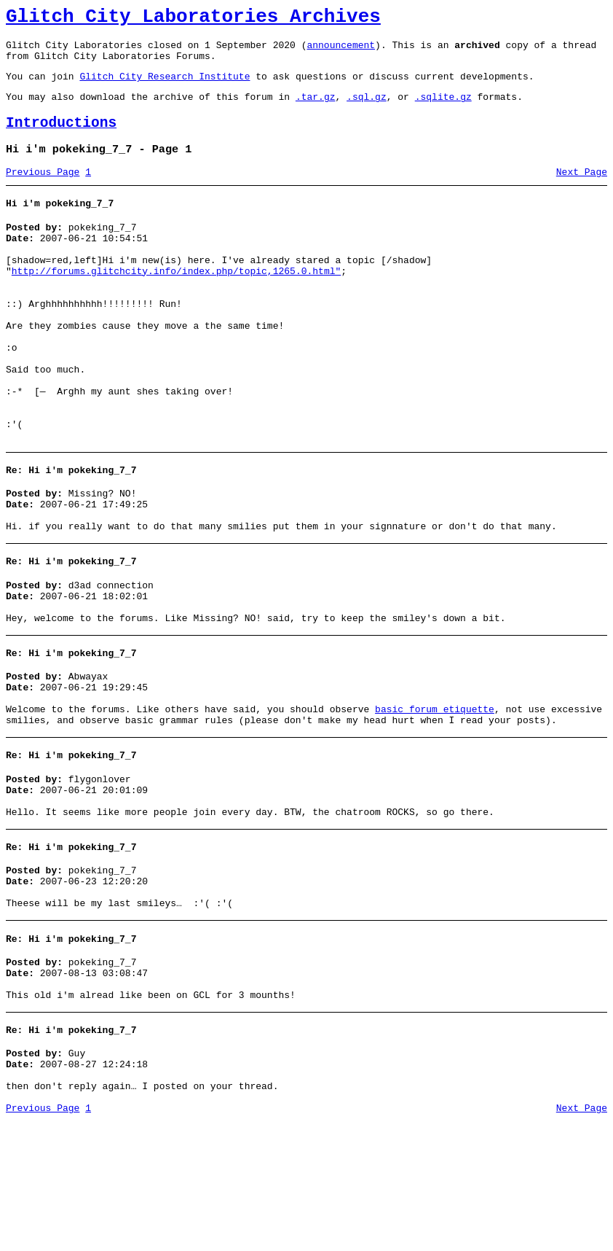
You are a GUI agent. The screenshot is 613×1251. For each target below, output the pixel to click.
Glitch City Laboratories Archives (193, 19)
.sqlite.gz (443, 109)
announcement (340, 51)
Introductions (61, 138)
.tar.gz (316, 109)
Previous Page (42, 191)
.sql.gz (367, 109)
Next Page (581, 191)
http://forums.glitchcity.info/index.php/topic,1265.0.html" (176, 301)
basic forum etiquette (434, 799)
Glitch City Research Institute (164, 86)
